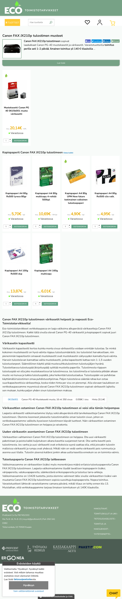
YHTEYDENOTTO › (102, 534)
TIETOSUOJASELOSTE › (104, 518)
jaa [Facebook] (88, 41)
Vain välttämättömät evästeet (28, 591)
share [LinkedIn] (106, 41)
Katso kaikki (68, 153)
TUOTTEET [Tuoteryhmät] (12, 22)
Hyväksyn (28, 585)
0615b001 (13, 399)
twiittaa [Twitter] (96, 41)
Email (115, 41)
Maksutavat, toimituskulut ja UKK (56, 596)
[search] (51, 21)
